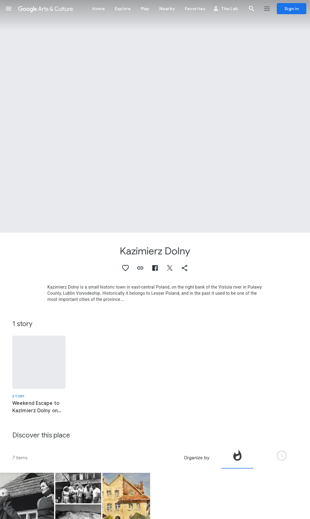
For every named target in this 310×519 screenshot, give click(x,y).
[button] (8, 8)
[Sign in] (291, 8)
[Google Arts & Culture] (45, 8)
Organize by (196, 458)
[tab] (237, 458)
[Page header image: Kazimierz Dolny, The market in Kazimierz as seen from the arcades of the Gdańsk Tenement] (155, 116)
